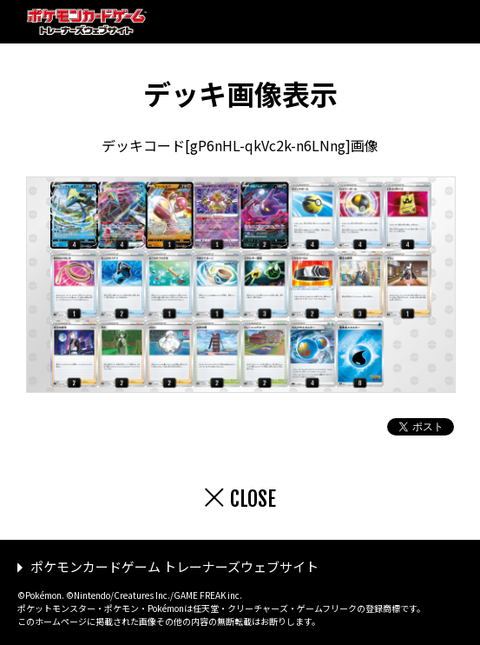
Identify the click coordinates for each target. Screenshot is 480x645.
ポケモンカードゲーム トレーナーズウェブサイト (174, 566)
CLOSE (253, 499)
